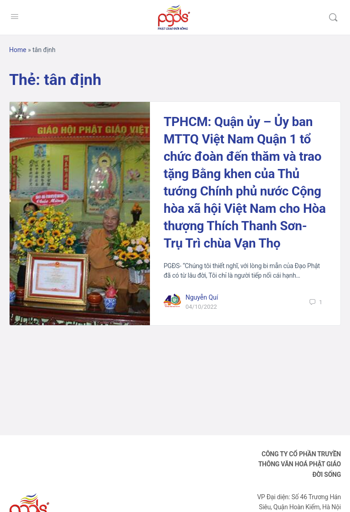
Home (17, 49)
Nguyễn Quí (201, 297)
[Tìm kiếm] (333, 17)
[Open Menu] (14, 16)
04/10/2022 (201, 306)
